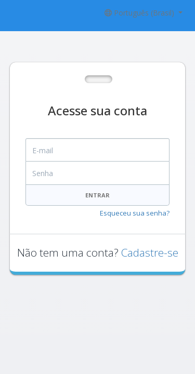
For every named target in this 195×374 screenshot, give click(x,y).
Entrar (97, 195)
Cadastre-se (149, 252)
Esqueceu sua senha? (135, 213)
